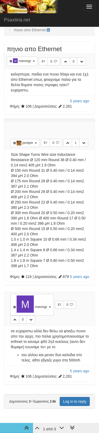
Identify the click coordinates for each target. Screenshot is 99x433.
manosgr (25, 61)
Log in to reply (74, 401)
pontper (28, 143)
